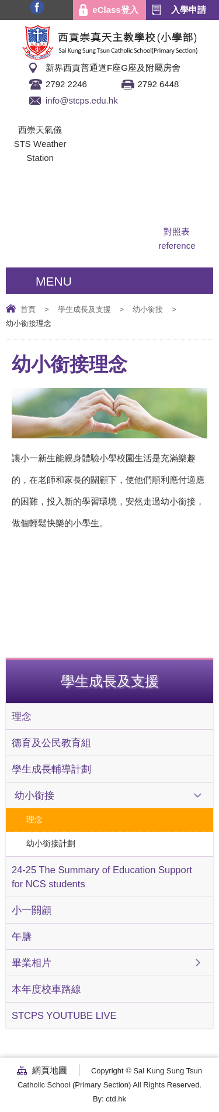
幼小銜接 (148, 309)
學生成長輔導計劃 (51, 769)
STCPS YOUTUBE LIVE (64, 1015)
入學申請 (188, 10)
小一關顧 (31, 910)
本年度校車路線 (46, 989)
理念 (22, 716)
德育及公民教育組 (51, 742)
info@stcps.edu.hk (82, 100)
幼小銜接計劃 (50, 843)
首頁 (28, 309)
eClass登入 (115, 10)
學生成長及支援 (84, 309)
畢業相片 (31, 962)
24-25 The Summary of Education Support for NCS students (102, 876)
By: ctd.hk (109, 1098)
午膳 (22, 936)
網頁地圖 (49, 1070)
